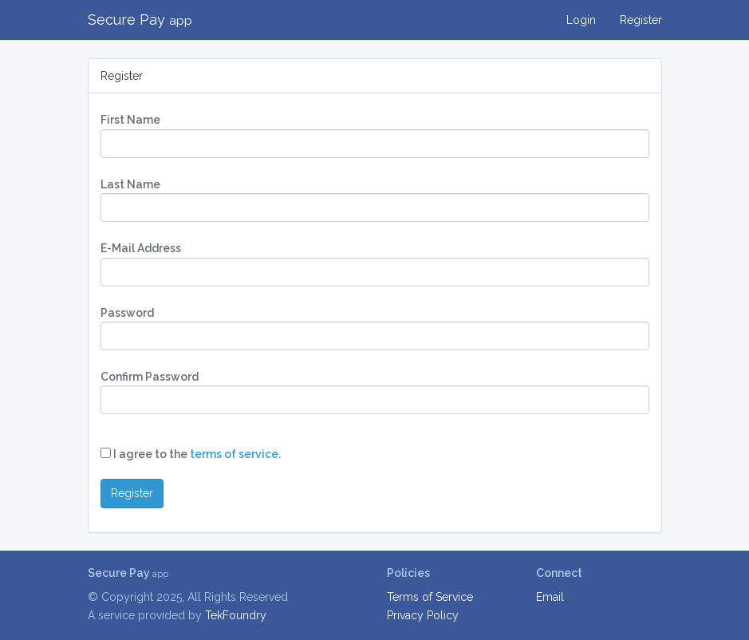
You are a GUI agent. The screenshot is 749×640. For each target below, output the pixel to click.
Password (127, 312)
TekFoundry (235, 615)
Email (550, 597)
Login (581, 20)
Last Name (130, 184)
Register (641, 20)
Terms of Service (430, 597)
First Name (130, 119)
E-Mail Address (141, 248)
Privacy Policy (423, 615)
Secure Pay (140, 19)
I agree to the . (191, 454)
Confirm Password (150, 376)
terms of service (234, 454)
